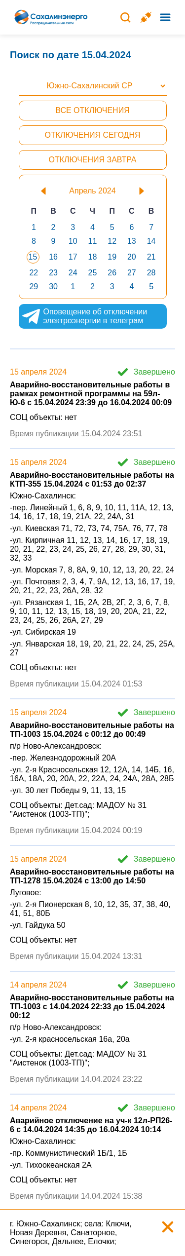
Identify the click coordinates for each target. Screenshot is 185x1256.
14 (151, 241)
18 (92, 257)
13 (131, 241)
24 (73, 272)
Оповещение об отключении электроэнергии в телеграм (84, 316)
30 (53, 286)
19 (112, 257)
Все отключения (92, 110)
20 (131, 257)
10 (73, 241)
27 (131, 272)
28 (151, 272)
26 (112, 272)
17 (73, 257)
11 (92, 241)
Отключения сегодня (92, 135)
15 (33, 257)
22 (33, 272)
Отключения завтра (92, 159)
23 (53, 272)
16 (53, 257)
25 (92, 272)
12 (112, 241)
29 (33, 286)
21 (151, 257)
